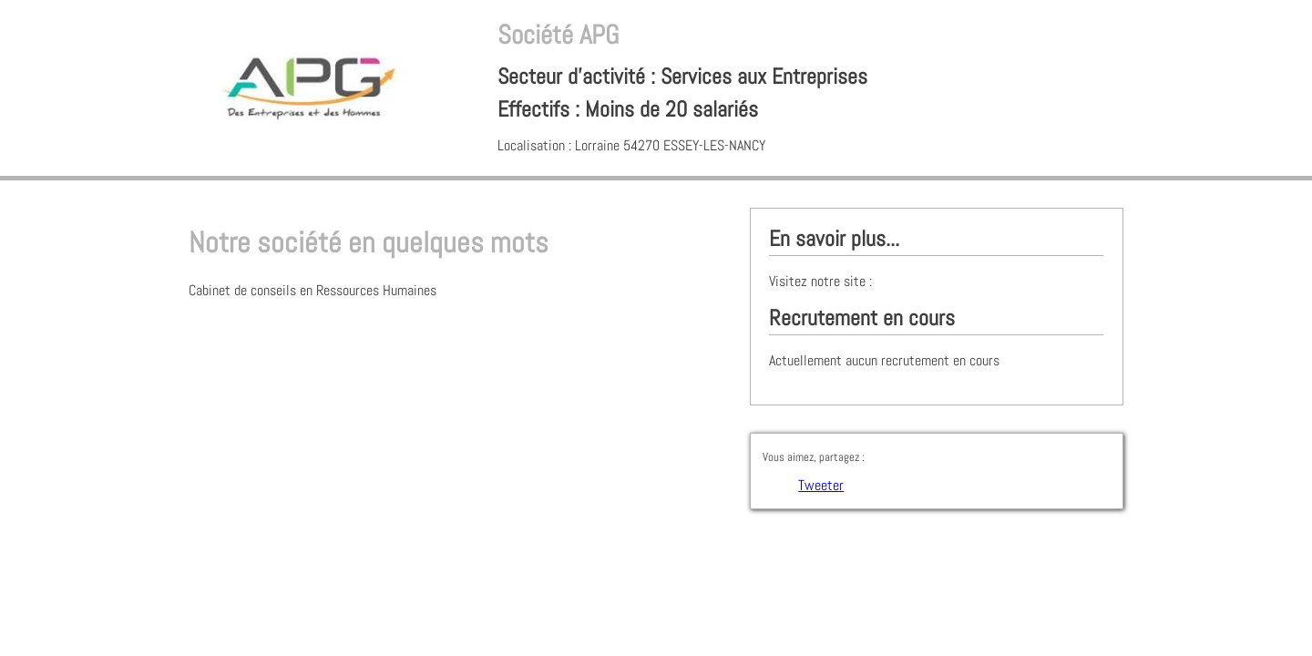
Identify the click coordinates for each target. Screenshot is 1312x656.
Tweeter (821, 485)
